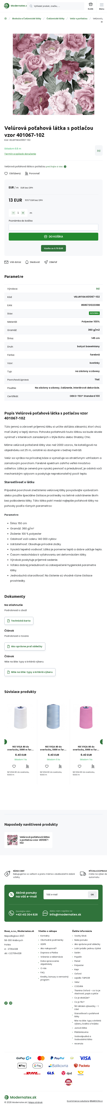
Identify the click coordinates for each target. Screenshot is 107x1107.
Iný (98, 150)
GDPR (43, 944)
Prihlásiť (92, 894)
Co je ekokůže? (82, 997)
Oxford (77, 973)
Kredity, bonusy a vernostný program (54, 978)
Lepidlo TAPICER (82, 977)
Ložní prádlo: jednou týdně (87, 948)
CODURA (78, 986)
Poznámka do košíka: (21, 220)
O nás (43, 968)
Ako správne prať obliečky (87, 944)
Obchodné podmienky (51, 940)
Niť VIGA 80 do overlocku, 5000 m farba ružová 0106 (86, 748)
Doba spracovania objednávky (49, 963)
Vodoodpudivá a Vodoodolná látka (83, 1038)
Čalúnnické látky (55, 18)
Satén (77, 952)
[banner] (13, 6)
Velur (76, 982)
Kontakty (44, 935)
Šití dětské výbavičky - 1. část (86, 1008)
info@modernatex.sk (65, 914)
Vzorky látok (80, 935)
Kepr (76, 969)
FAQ (42, 972)
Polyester (79, 965)
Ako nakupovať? (48, 948)
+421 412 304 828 (27, 914)
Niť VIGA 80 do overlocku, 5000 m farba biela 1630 (20, 748)
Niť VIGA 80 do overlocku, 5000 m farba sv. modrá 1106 (53, 748)
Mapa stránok (36, 1102)
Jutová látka (80, 1027)
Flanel (77, 961)
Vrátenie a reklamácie (51, 956)
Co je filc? (79, 1002)
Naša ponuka (80, 940)
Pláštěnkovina (81, 1032)
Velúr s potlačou (78, 18)
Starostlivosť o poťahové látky (86, 1015)
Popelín (78, 956)
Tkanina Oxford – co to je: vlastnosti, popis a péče (87, 992)
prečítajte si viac (54, 166)
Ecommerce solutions (78, 1101)
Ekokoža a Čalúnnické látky (26, 18)
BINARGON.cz (96, 1101)
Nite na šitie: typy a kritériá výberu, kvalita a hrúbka (87, 1022)
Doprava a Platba (49, 952)
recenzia (78, 1043)
